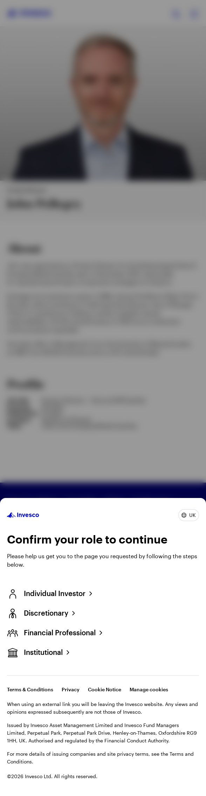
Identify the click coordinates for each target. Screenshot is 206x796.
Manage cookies (149, 689)
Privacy (71, 689)
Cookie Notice (104, 689)
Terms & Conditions (30, 689)
